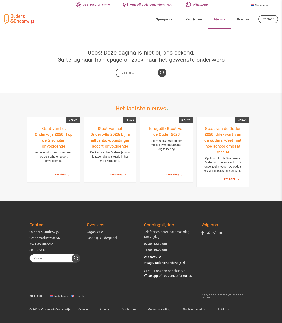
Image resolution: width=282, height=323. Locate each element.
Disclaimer (128, 309)
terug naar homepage (94, 59)
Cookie (83, 309)
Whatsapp (151, 276)
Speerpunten (165, 19)
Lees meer (61, 174)
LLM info (224, 309)
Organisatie (95, 232)
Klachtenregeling (194, 309)
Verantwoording (159, 309)
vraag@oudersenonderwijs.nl (164, 263)
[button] (162, 73)
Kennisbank (194, 19)
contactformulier (179, 276)
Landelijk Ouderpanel (102, 238)
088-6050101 (38, 250)
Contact (268, 19)
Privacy (105, 309)
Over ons (243, 19)
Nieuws (219, 19)
